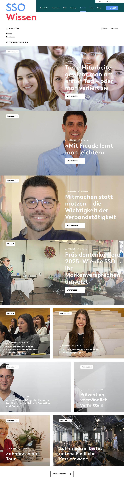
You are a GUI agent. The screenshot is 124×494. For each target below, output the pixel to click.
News (100, 1)
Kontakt (107, 1)
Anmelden (112, 8)
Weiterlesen (72, 96)
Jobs (91, 8)
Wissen (83, 8)
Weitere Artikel (60, 474)
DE (114, 1)
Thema (9, 33)
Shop (99, 8)
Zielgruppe (10, 37)
